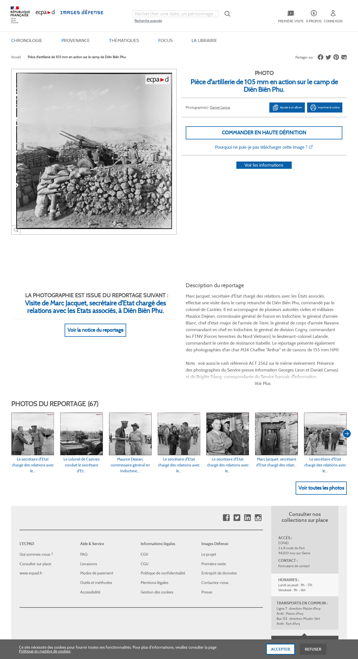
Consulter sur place (35, 515)
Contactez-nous (215, 534)
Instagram (258, 469)
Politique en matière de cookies (44, 652)
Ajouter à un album (287, 107)
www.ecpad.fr (31, 525)
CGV (144, 506)
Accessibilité (90, 543)
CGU (145, 515)
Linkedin (247, 469)
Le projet (208, 506)
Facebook (226, 469)
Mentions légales (154, 534)
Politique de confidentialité (163, 525)
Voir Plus (263, 335)
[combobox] (175, 13)
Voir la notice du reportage (95, 323)
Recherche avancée (148, 20)
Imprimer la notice (325, 107)
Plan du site (167, 598)
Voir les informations (263, 172)
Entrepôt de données (219, 525)
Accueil (16, 57)
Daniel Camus (220, 107)
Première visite (213, 515)
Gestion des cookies (157, 543)
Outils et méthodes (96, 534)
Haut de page (305, 594)
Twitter (236, 469)
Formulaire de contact (294, 518)
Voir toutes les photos (321, 440)
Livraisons (88, 515)
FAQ (84, 506)
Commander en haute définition (264, 133)
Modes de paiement (96, 525)
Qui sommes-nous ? (36, 506)
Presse (206, 543)
